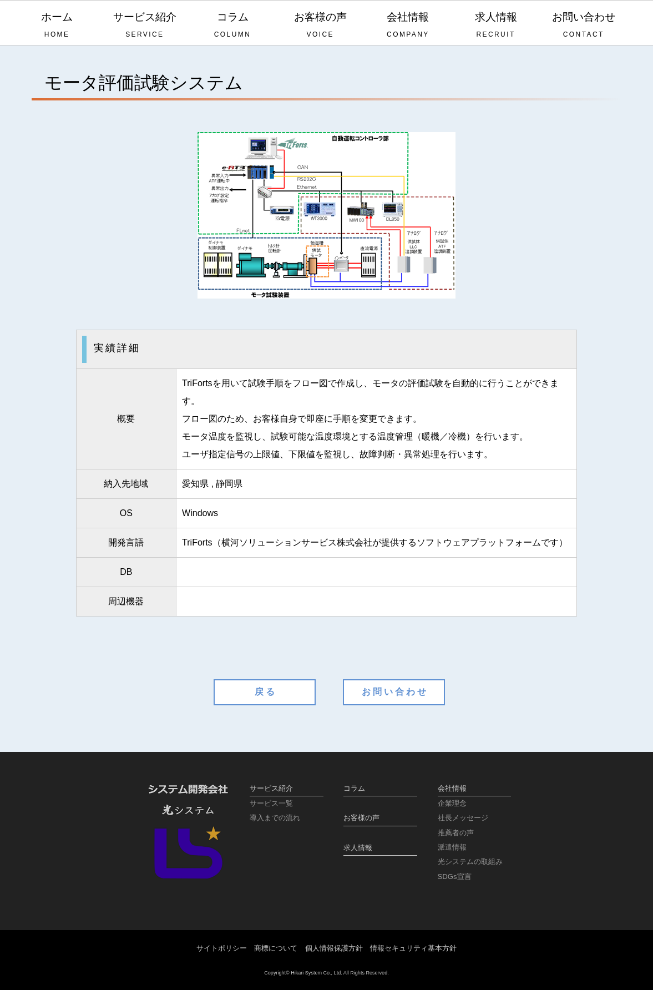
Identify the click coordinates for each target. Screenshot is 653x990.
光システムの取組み (470, 861)
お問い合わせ (583, 26)
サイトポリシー (221, 948)
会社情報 (408, 26)
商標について (275, 948)
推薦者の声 (456, 833)
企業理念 (452, 803)
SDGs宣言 (455, 876)
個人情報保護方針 (334, 948)
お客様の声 (320, 26)
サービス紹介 (145, 26)
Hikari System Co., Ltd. (316, 973)
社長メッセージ (463, 818)
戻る (266, 691)
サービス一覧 (271, 803)
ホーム (57, 26)
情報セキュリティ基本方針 (413, 948)
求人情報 (495, 26)
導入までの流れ (275, 818)
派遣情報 (452, 847)
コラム (232, 26)
